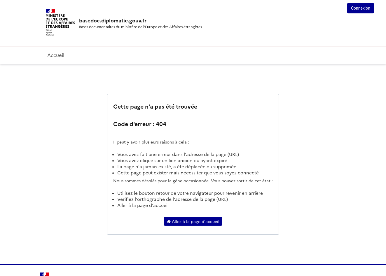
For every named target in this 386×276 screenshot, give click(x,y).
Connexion (360, 8)
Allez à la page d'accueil (193, 221)
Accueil (55, 55)
